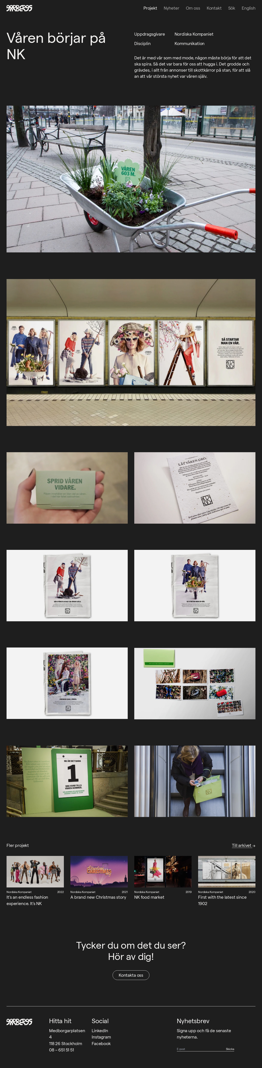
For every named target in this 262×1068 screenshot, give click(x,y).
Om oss (193, 8)
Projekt (150, 8)
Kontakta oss (131, 975)
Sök (231, 8)
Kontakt (214, 8)
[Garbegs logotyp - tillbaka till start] (18, 8)
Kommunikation (189, 43)
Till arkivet (243, 845)
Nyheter (171, 8)
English (248, 8)
